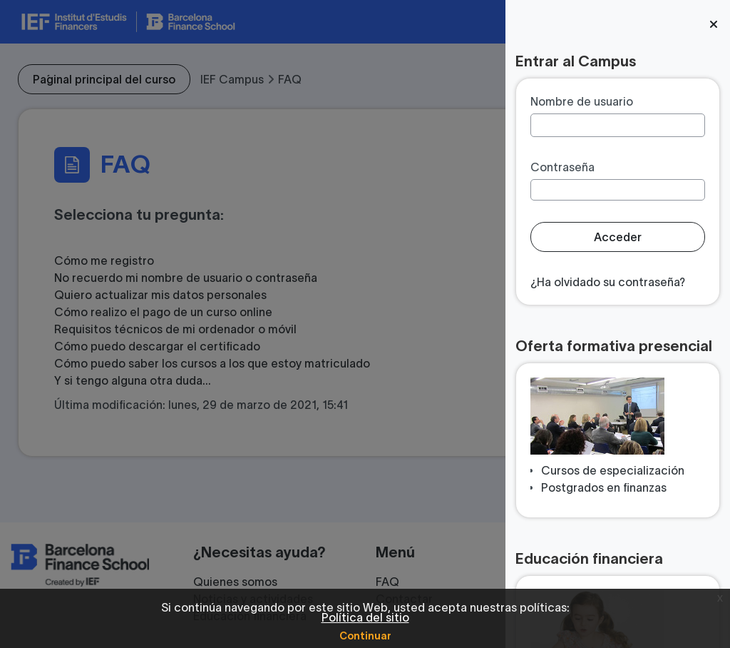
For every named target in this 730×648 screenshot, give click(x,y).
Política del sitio (365, 617)
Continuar (365, 636)
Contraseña (562, 167)
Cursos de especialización (612, 470)
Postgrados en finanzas (604, 487)
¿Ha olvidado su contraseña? (607, 281)
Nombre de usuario (581, 101)
